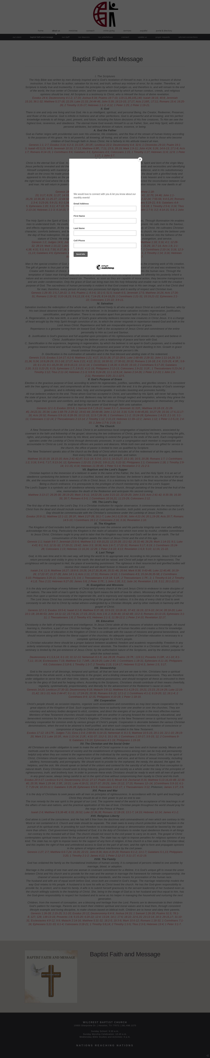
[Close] (140, 159)
